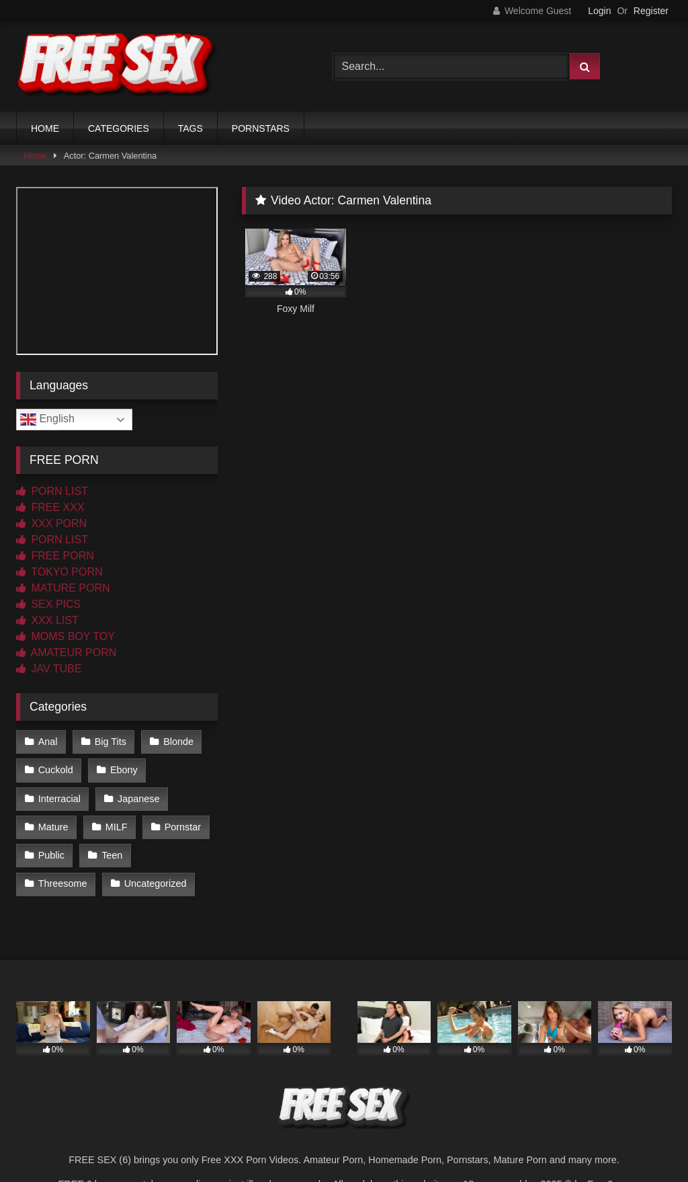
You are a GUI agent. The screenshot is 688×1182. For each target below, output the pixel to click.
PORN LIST (52, 491)
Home (35, 156)
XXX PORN (51, 523)
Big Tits (110, 741)
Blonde (178, 741)
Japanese (138, 798)
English (47, 419)
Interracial (59, 798)
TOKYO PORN (59, 572)
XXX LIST (47, 620)
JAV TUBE (48, 668)
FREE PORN (55, 555)
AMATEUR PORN (66, 652)
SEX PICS (48, 604)
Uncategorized (155, 883)
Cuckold (55, 769)
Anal (48, 741)
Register (651, 10)
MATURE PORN (63, 588)
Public (51, 855)
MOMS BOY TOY (65, 636)
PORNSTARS (261, 128)
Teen (111, 855)
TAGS (190, 128)
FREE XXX (50, 507)
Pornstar (183, 827)
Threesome (62, 883)
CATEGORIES (118, 128)
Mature (53, 827)
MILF (116, 827)
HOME (45, 128)
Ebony (124, 769)
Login (599, 10)
